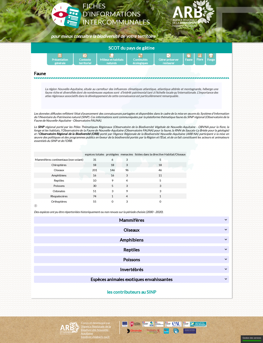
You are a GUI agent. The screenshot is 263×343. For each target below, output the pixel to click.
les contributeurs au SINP (131, 292)
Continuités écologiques (140, 59)
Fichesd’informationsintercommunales (116, 14)
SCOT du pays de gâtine (131, 47)
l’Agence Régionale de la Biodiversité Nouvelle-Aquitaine (96, 330)
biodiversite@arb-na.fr (95, 336)
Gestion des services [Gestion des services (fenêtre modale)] (252, 339)
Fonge (211, 57)
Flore (200, 57)
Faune (189, 57)
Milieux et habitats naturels (111, 59)
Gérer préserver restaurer (169, 59)
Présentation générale (60, 59)
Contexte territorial (85, 59)
